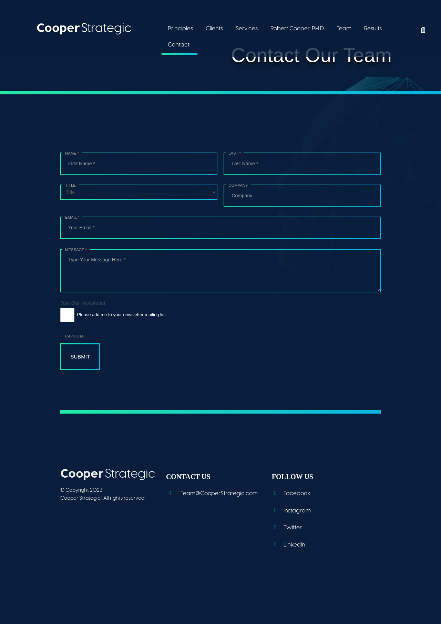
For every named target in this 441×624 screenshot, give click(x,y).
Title (70, 185)
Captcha (74, 336)
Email (72, 217)
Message (76, 250)
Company (238, 185)
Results (373, 28)
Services (247, 28)
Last (234, 153)
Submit (80, 357)
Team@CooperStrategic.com (212, 493)
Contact (178, 44)
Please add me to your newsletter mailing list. (113, 315)
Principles (180, 28)
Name (72, 153)
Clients (214, 28)
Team (344, 28)
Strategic (84, 27)
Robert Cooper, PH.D (297, 28)
